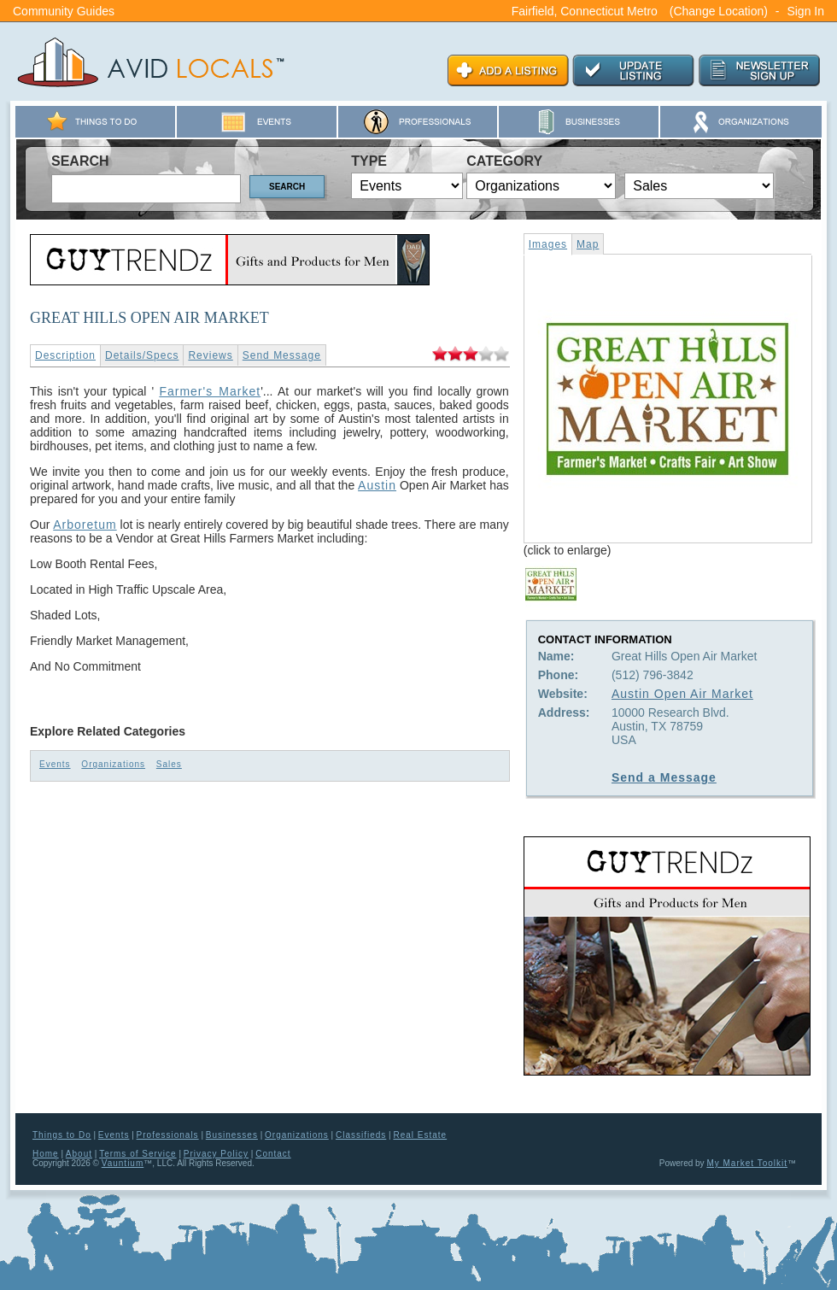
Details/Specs (142, 355)
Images (548, 244)
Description (65, 355)
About (79, 1153)
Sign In (805, 11)
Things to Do (61, 1135)
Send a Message (664, 777)
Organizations (113, 764)
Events (55, 764)
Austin (377, 485)
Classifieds (361, 1135)
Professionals (168, 1135)
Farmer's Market (209, 391)
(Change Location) (719, 11)
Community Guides (63, 11)
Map (588, 244)
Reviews (210, 355)
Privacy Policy (216, 1153)
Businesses (232, 1135)
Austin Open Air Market (682, 694)
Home (45, 1153)
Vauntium (123, 1163)
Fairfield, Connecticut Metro (585, 11)
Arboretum (84, 524)
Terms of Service (137, 1153)
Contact (272, 1153)
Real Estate (420, 1135)
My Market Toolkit (746, 1163)
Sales (169, 764)
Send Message (282, 355)
